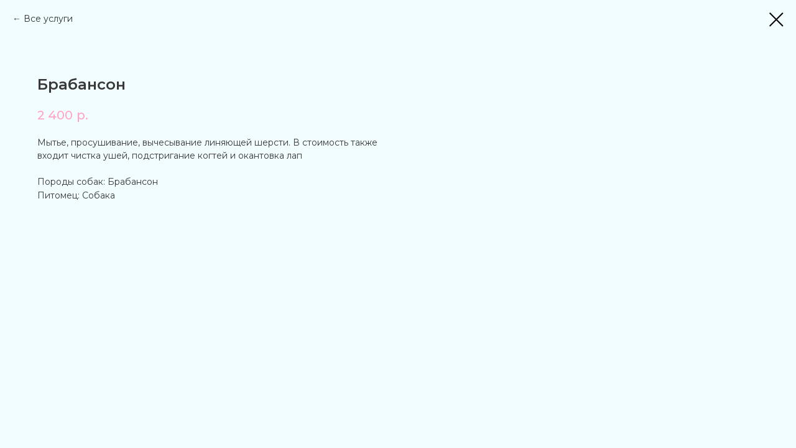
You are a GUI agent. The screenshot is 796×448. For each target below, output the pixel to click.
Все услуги (48, 18)
